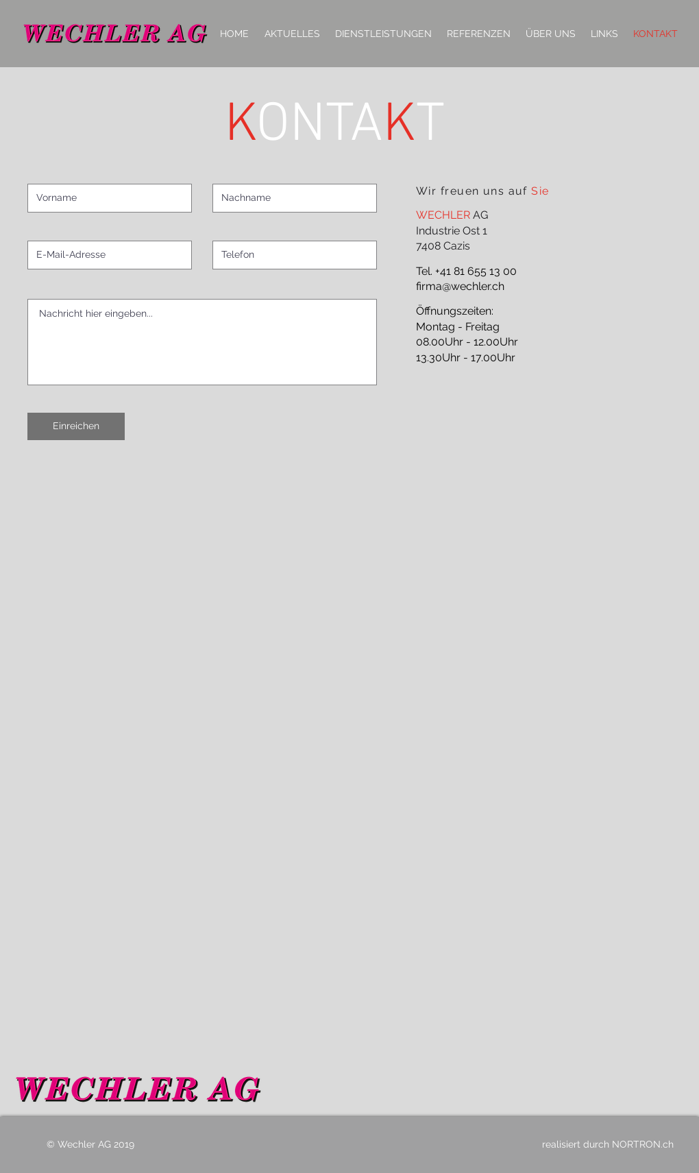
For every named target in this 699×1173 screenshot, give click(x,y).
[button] (383, 34)
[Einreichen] (76, 426)
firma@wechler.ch (460, 286)
